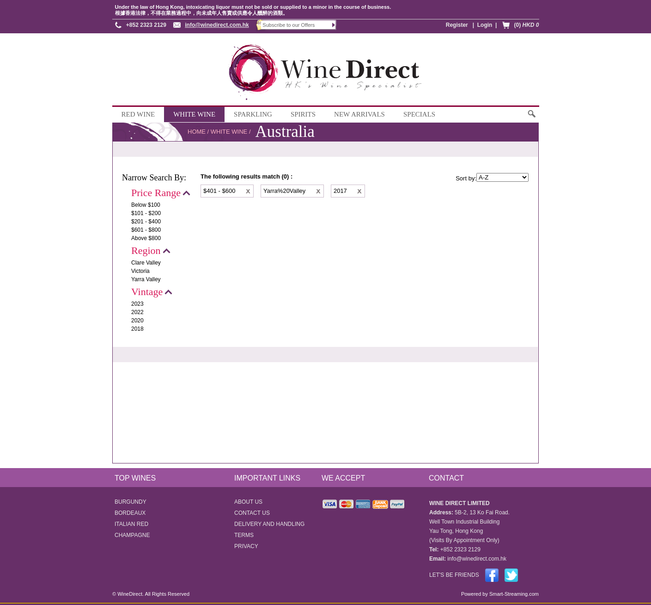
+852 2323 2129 (146, 25)
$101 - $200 (146, 213)
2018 (137, 329)
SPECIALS (419, 114)
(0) (526, 25)
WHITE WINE (194, 114)
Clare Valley (146, 262)
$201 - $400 (146, 221)
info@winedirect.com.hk (217, 25)
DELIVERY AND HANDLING (269, 524)
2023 (137, 304)
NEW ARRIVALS (359, 114)
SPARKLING (253, 114)
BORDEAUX (130, 513)
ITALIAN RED (131, 524)
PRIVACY (246, 546)
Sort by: (466, 178)
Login (485, 25)
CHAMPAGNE (132, 535)
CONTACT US (252, 513)
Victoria (140, 271)
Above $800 (146, 238)
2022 (137, 312)
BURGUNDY (130, 502)
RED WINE (138, 114)
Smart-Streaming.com (513, 594)
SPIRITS (303, 114)
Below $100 (145, 205)
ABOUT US (248, 502)
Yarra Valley (146, 279)
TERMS (244, 535)
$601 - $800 (146, 230)
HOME (197, 131)
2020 (137, 320)
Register (457, 25)
